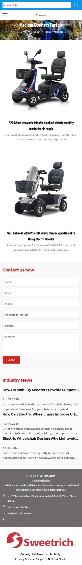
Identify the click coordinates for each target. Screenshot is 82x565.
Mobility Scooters (55, 31)
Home (22, 31)
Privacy (19, 559)
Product (35, 31)
